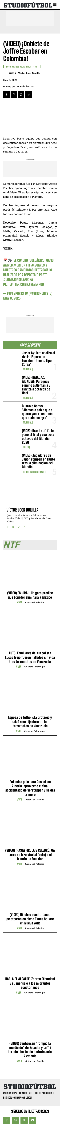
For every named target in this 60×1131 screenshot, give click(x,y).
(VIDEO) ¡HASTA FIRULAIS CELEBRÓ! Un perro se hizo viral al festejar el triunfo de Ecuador (30, 854)
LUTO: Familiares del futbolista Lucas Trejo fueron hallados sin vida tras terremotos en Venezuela (30, 657)
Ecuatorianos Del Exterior (18, 67)
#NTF (19, 602)
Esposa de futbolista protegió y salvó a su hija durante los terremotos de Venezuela (30, 721)
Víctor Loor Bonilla (29, 73)
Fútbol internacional (33, 472)
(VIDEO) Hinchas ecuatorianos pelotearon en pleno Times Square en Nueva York (30, 918)
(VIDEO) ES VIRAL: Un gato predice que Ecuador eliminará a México (30, 595)
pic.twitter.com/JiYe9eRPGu (23, 284)
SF (36, 67)
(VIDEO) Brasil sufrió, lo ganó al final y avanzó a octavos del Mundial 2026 (38, 436)
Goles (26, 447)
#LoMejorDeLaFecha (18, 279)
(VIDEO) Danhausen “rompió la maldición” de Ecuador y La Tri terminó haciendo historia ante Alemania (30, 1049)
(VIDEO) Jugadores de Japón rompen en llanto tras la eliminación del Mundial (38, 461)
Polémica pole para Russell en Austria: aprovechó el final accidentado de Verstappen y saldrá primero (30, 788)
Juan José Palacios (34, 602)
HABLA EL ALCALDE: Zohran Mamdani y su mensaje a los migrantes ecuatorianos (30, 983)
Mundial (27, 369)
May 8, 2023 (12, 298)
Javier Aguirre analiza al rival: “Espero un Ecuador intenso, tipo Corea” (38, 359)
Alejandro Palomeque (34, 666)
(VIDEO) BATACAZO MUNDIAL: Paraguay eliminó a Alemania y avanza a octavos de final (36, 385)
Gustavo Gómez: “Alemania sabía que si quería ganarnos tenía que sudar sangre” (37, 412)
